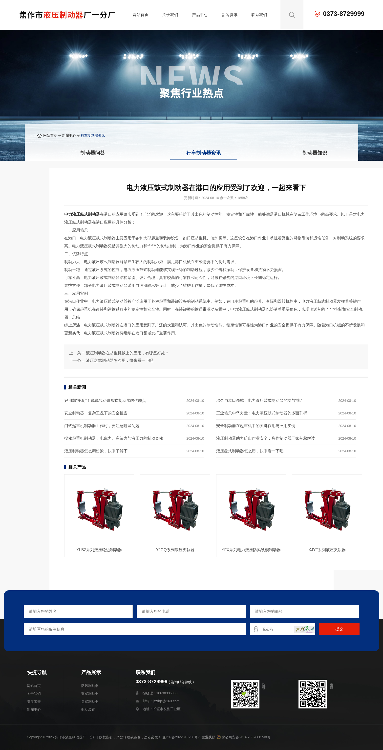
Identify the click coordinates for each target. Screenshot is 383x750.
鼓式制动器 (90, 694)
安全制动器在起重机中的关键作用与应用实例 (255, 426)
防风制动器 (90, 686)
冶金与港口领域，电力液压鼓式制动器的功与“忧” (259, 400)
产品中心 (200, 15)
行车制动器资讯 (93, 135)
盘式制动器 (90, 702)
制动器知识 (314, 153)
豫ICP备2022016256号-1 (181, 737)
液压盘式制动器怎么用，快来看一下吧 (119, 360)
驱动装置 (88, 709)
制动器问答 (92, 153)
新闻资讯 (229, 15)
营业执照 (208, 737)
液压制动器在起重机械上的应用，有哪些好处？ (127, 353)
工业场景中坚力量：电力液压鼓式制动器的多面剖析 (261, 413)
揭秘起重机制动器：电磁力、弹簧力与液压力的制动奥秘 (113, 438)
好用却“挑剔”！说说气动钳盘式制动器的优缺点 (105, 400)
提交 (339, 629)
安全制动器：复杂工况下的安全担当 (96, 413)
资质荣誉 (34, 702)
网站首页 (141, 15)
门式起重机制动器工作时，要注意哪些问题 (101, 426)
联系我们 (259, 15)
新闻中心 (69, 135)
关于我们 (170, 15)
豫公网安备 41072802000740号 (243, 737)
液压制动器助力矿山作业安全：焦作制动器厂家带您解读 (265, 438)
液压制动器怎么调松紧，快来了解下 (96, 451)
